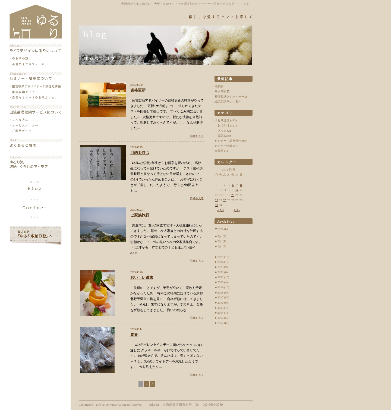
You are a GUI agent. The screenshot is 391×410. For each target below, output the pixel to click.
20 (232, 195)
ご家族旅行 (139, 215)
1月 (221, 246)
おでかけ (223, 125)
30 (216, 205)
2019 (223, 287)
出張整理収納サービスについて (36, 109)
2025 (223, 256)
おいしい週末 (141, 278)
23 (216, 200)
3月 (221, 236)
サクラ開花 (222, 91)
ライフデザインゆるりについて (36, 48)
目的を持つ (139, 153)
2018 (223, 292)
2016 (223, 302)
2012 (223, 322)
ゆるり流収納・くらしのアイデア (36, 162)
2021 (223, 277)
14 (236, 189)
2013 (223, 317)
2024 (223, 261)
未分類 (219, 150)
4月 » (237, 210)
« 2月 (220, 210)
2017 (223, 297)
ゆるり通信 (222, 120)
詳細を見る (197, 135)
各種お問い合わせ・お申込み (36, 207)
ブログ (36, 189)
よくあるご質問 (36, 143)
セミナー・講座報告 (228, 140)
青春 (134, 335)
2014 (223, 312)
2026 (222, 229)
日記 (220, 135)
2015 (223, 307)
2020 (222, 282)
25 (224, 200)
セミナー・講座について (36, 76)
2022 (222, 272)
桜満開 (219, 86)
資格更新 (138, 90)
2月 (221, 241)
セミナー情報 (223, 145)
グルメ (221, 130)
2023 (222, 267)
